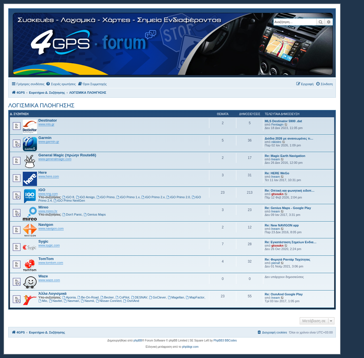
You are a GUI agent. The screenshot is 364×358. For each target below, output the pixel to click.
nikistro (276, 142)
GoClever (157, 297)
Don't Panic (72, 214)
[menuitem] (61, 84)
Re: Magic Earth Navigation (285, 155)
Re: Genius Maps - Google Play (288, 208)
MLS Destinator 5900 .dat (283, 121)
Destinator (47, 120)
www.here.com (48, 176)
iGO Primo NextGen (69, 200)
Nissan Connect (109, 300)
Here (42, 172)
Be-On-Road (88, 297)
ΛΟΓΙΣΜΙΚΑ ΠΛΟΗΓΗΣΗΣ (41, 105)
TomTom (46, 259)
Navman (71, 300)
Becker (107, 297)
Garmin (44, 138)
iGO (41, 190)
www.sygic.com (49, 245)
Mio (42, 300)
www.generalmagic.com (54, 159)
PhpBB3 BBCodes (225, 340)
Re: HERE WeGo (277, 173)
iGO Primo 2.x (153, 197)
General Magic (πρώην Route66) (67, 155)
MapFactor (195, 297)
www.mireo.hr (47, 211)
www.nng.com (48, 193)
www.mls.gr (46, 124)
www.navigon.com (51, 228)
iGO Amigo (85, 197)
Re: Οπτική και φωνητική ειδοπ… (290, 190)
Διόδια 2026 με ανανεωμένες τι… (289, 138)
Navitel (55, 300)
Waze (43, 276)
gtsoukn (277, 194)
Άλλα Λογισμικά (52, 293)
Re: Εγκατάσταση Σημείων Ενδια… (291, 242)
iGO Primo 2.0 (178, 197)
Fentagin (277, 124)
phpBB (137, 340)
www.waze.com (49, 280)
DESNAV (139, 297)
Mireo (43, 207)
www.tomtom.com (50, 262)
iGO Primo (105, 197)
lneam (275, 159)
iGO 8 (68, 197)
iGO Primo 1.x (128, 197)
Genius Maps (95, 214)
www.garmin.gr (48, 141)
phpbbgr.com (190, 346)
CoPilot (122, 297)
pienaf (275, 263)
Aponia (69, 297)
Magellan (176, 297)
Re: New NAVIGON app (282, 225)
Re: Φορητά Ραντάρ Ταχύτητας (287, 259)
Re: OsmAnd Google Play (284, 294)
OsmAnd (131, 300)
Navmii (87, 300)
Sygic (43, 241)
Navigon (45, 224)
